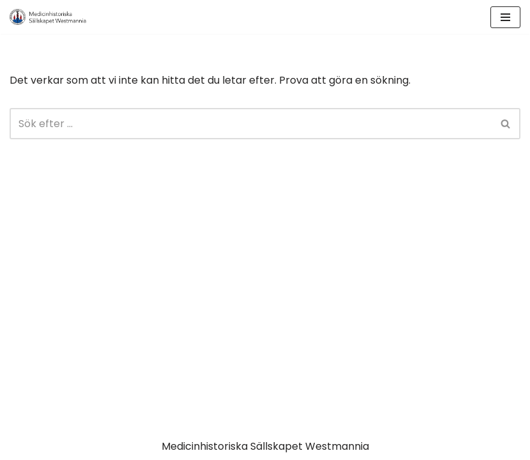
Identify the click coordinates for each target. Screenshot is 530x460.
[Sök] (251, 123)
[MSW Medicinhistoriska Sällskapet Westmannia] (48, 17)
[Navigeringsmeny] (505, 17)
